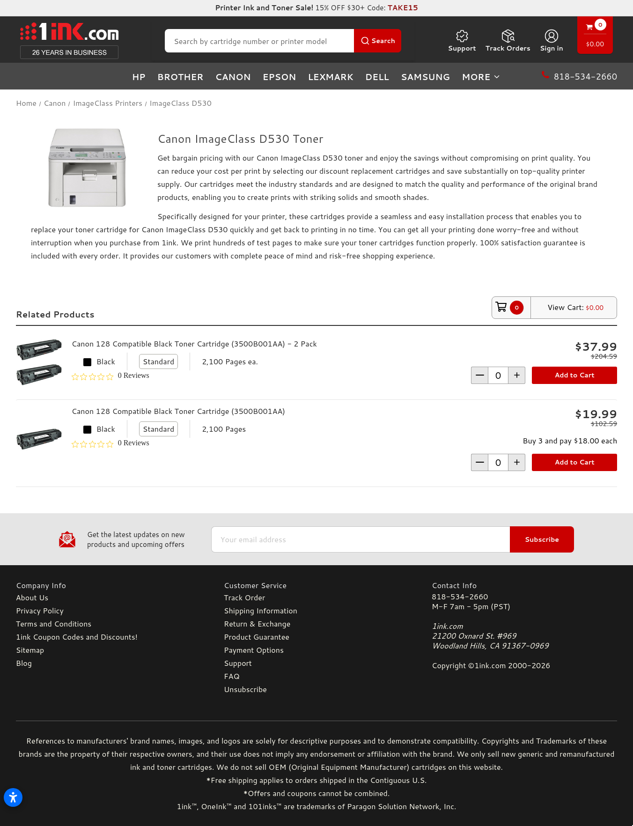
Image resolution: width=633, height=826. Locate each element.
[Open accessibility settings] (13, 797)
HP (139, 77)
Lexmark (330, 77)
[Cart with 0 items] (595, 36)
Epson (279, 77)
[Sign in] (551, 41)
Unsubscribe (245, 689)
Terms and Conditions (53, 623)
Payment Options (254, 649)
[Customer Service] (316, 585)
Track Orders (508, 41)
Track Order (244, 597)
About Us (32, 597)
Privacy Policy (40, 610)
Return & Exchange (257, 623)
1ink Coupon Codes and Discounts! (77, 636)
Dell (377, 77)
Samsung (425, 77)
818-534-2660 (460, 596)
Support (462, 41)
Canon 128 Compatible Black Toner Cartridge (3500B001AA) (178, 411)
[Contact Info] (524, 585)
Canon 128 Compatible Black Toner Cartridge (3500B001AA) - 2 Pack (194, 343)
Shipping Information (260, 610)
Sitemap (30, 649)
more (481, 77)
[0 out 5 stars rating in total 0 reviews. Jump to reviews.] (110, 377)
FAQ (232, 676)
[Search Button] (377, 40)
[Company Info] (108, 585)
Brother (180, 77)
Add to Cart (575, 375)
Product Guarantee (256, 636)
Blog (24, 662)
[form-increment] (498, 375)
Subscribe (542, 539)
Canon (232, 77)
